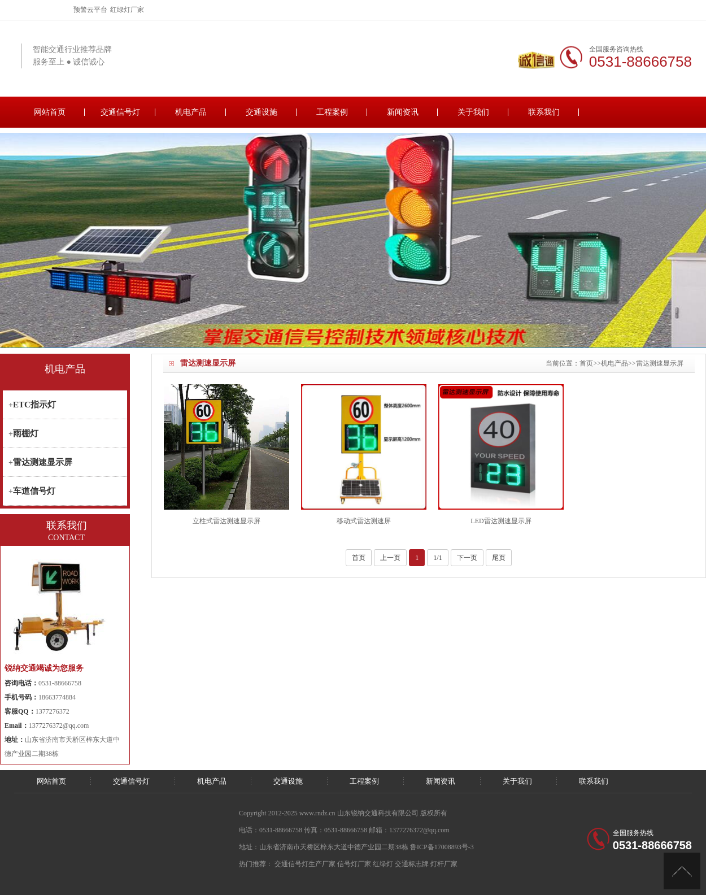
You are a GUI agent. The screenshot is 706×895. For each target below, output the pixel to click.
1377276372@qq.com (59, 725)
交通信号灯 (120, 112)
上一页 (390, 558)
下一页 (467, 558)
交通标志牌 (412, 864)
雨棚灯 (25, 433)
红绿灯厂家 (127, 10)
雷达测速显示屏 (659, 363)
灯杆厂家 (443, 864)
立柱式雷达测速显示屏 (226, 521)
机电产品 (191, 112)
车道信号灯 (34, 491)
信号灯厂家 (354, 864)
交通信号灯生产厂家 (304, 864)
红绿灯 (383, 864)
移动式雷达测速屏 (364, 521)
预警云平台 (90, 10)
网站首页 (50, 112)
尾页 (498, 558)
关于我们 (473, 112)
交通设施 (261, 112)
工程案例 (332, 112)
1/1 (437, 558)
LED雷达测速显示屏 (500, 521)
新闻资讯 (403, 112)
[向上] (682, 871)
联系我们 (544, 112)
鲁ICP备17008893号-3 (442, 847)
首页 (586, 363)
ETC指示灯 (34, 404)
